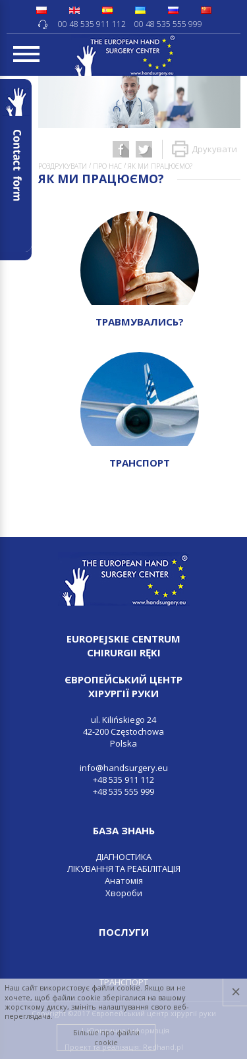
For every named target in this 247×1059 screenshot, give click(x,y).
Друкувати (204, 149)
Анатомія (124, 880)
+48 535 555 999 (123, 791)
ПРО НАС (107, 166)
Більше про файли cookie (106, 1036)
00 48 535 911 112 (92, 24)
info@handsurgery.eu (124, 768)
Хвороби (123, 893)
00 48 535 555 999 (168, 24)
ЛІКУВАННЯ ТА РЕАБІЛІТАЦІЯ (123, 868)
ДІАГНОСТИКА (123, 857)
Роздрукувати (62, 166)
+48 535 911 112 (123, 780)
